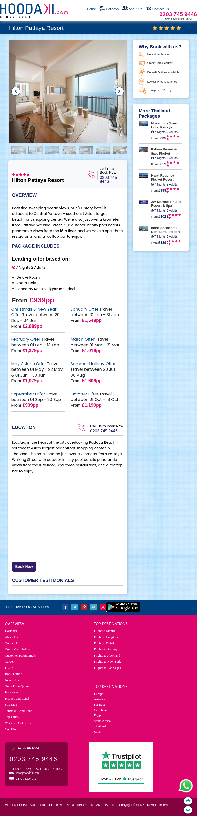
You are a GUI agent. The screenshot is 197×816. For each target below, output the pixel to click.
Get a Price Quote (17, 686)
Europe (98, 694)
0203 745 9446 (108, 179)
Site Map (11, 704)
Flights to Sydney (105, 649)
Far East (99, 704)
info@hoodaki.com (28, 773)
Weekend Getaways (18, 723)
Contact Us (160, 9)
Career (9, 661)
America (99, 699)
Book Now (24, 566)
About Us (135, 9)
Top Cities (12, 717)
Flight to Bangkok (106, 637)
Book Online (13, 674)
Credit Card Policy (17, 649)
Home (91, 9)
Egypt (98, 715)
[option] (68, 91)
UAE (97, 731)
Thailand (100, 726)
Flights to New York (107, 661)
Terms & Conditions (18, 711)
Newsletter (12, 680)
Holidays (112, 9)
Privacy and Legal (17, 698)
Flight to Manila (105, 631)
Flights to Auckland (107, 655)
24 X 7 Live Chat (26, 778)
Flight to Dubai (104, 643)
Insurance (11, 692)
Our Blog (11, 729)
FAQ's (9, 668)
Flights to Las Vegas (107, 668)
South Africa (102, 721)
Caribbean (100, 710)
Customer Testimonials (20, 655)
